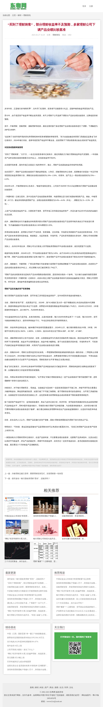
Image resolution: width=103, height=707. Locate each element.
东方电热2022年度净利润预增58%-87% (22, 642)
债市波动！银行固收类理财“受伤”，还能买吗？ (26, 579)
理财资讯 (27, 15)
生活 (61, 687)
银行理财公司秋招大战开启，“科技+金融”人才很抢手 (46, 539)
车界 (66, 687)
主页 (14, 15)
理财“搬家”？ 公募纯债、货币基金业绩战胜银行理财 (46, 561)
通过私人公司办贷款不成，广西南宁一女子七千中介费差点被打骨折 (28, 603)
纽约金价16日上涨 (14, 646)
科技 (41, 687)
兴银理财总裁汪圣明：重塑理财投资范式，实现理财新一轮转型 (28, 587)
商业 (51, 687)
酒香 (56, 687)
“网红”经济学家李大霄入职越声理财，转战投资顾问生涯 (17, 539)
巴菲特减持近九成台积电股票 (19, 662)
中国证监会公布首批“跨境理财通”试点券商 (17, 516)
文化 (71, 687)
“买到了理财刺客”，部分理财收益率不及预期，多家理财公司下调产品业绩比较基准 (28, 583)
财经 (19, 15)
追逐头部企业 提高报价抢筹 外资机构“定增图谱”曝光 (28, 666)
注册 (91, 6)
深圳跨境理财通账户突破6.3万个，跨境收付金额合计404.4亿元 (46, 516)
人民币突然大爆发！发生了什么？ (21, 650)
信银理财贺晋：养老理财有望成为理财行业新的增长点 (74, 516)
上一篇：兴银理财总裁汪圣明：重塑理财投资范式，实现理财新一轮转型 (34, 474)
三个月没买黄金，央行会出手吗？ (17, 561)
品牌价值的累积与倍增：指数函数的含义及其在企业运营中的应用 (77, 615)
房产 (46, 687)
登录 (84, 6)
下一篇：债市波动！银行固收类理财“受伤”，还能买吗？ (27, 479)
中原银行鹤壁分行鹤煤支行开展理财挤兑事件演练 (27, 591)
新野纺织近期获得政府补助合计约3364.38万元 (25, 638)
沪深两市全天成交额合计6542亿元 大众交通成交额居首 (77, 611)
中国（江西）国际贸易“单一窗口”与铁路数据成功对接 (28, 634)
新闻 (32, 687)
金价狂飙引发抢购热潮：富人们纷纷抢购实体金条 (74, 539)
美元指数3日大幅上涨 (16, 658)
